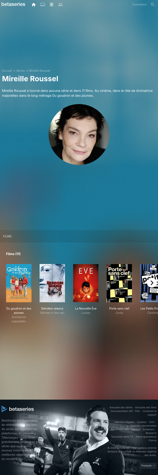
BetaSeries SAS (120, 429)
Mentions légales (124, 422)
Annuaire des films (145, 407)
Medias (136, 429)
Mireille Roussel (39, 70)
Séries (20, 70)
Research (151, 433)
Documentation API (122, 411)
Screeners (148, 429)
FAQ (137, 411)
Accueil (7, 70)
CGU (152, 422)
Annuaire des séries (121, 407)
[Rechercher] (153, 4)
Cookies (141, 422)
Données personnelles (143, 425)
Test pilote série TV (122, 436)
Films (7, 236)
